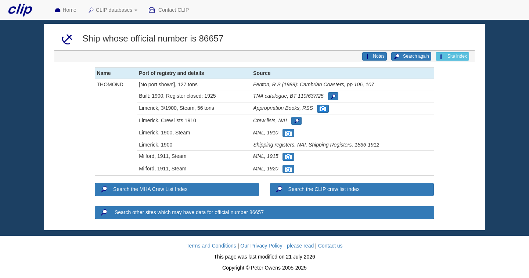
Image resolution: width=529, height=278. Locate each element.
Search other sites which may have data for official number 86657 (181, 213)
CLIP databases (112, 10)
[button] (333, 96)
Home (65, 10)
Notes (374, 56)
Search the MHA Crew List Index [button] (143, 189)
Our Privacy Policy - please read (277, 246)
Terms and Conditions (211, 246)
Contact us (330, 246)
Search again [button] (411, 56)
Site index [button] (452, 56)
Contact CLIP (168, 10)
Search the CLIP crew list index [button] (317, 189)
